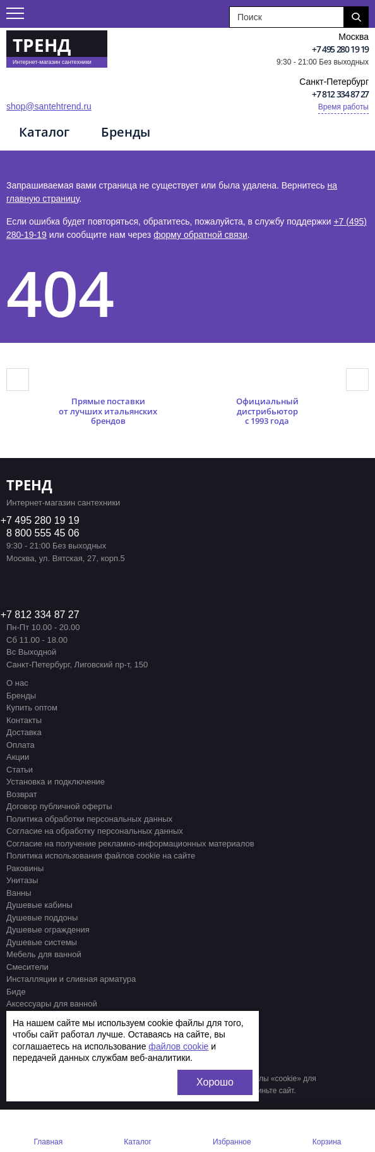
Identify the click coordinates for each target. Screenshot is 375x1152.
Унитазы (22, 880)
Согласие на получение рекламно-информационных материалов (130, 843)
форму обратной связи (200, 235)
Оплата (20, 745)
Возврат (21, 794)
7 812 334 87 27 (43, 614)
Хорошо (215, 1082)
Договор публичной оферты (59, 806)
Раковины (25, 868)
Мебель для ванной (43, 954)
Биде (16, 991)
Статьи (19, 769)
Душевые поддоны (42, 917)
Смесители (27, 967)
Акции (17, 757)
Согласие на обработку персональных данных (94, 831)
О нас (17, 683)
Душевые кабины (39, 905)
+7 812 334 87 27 (340, 94)
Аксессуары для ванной (51, 1003)
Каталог (44, 131)
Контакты (24, 720)
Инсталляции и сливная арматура (71, 979)
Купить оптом (31, 707)
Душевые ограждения (48, 929)
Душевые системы (41, 942)
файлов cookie (178, 1046)
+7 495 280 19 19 (340, 49)
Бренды (125, 131)
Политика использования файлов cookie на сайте (100, 855)
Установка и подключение (55, 781)
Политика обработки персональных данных (89, 819)
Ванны (19, 893)
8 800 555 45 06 (43, 533)
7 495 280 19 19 (43, 520)
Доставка (24, 732)
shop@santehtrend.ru (49, 106)
